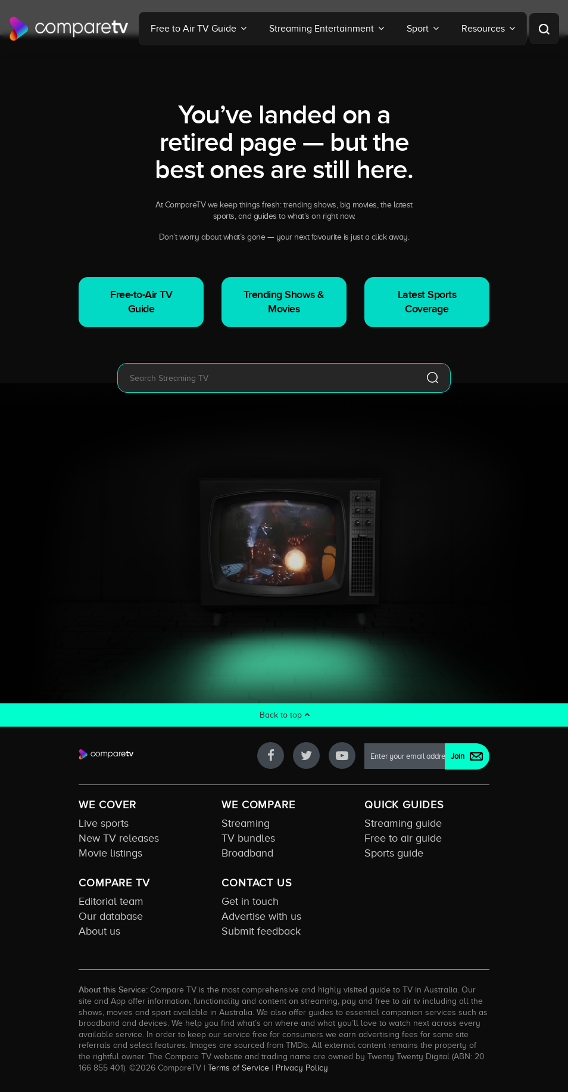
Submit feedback (261, 931)
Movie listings (110, 853)
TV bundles (248, 838)
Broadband (247, 853)
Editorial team (111, 901)
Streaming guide (403, 823)
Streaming (245, 823)
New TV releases (119, 838)
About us (99, 931)
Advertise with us (261, 916)
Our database (111, 916)
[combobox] (266, 378)
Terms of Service (238, 1067)
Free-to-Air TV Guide (141, 301)
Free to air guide (403, 838)
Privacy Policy (302, 1067)
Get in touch (250, 901)
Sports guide (393, 853)
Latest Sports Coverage (427, 301)
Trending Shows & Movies (284, 301)
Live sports (104, 823)
